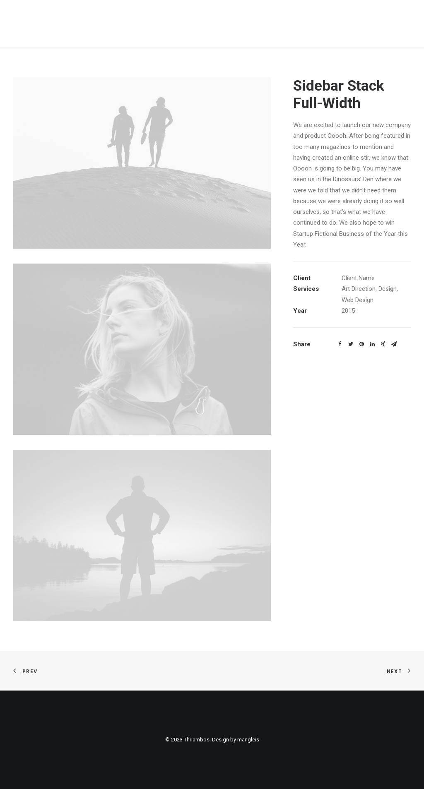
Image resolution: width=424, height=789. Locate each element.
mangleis (248, 739)
